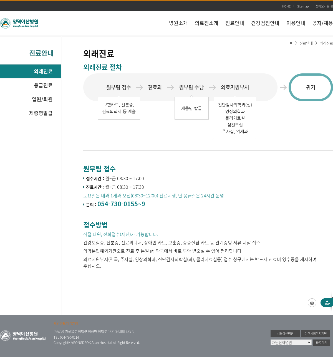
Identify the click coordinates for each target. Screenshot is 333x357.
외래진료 (326, 43)
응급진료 (43, 85)
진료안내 (234, 23)
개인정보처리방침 (66, 323)
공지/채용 (322, 23)
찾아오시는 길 (324, 6)
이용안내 (295, 23)
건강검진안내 (265, 23)
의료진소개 (206, 23)
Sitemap (303, 6)
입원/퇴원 (42, 99)
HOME (286, 6)
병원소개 (178, 23)
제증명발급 (41, 113)
